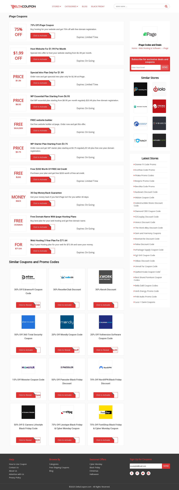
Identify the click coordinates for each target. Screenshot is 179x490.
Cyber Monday (96, 464)
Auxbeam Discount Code (146, 192)
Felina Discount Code (144, 244)
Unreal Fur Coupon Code (145, 266)
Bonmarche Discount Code (146, 238)
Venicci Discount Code (144, 222)
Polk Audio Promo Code (145, 296)
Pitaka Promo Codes (144, 175)
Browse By (54, 459)
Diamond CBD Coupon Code (147, 211)
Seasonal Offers (98, 459)
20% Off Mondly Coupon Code (67, 334)
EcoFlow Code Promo (144, 169)
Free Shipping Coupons (59, 467)
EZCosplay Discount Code (146, 216)
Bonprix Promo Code (144, 181)
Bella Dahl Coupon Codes (146, 285)
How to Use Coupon (18, 464)
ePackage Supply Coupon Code (148, 249)
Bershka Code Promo (144, 186)
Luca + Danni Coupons (144, 302)
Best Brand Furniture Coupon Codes (148, 278)
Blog (51, 471)
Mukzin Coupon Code (144, 197)
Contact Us (14, 467)
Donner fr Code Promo (145, 164)
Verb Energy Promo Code (146, 291)
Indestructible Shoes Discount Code (148, 204)
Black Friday (95, 467)
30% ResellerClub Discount (67, 289)
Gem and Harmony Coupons (147, 233)
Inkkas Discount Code (144, 260)
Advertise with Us (16, 474)
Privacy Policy (15, 477)
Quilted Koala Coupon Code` (147, 271)
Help (11, 459)
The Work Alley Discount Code (148, 227)
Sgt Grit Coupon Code (144, 255)
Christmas (94, 471)
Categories (54, 464)
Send (164, 67)
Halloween (94, 474)
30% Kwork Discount (105, 289)
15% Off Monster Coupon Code (28, 379)
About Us (13, 471)
